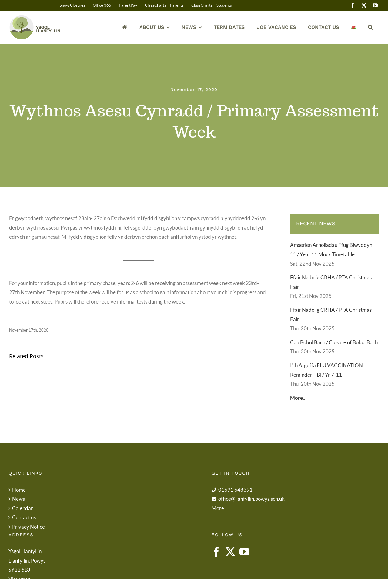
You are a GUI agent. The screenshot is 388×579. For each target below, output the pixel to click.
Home (19, 489)
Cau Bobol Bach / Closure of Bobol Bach (334, 342)
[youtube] (375, 5)
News (18, 499)
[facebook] (352, 5)
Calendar (22, 508)
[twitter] (363, 5)
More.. (297, 398)
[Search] (370, 27)
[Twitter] (230, 552)
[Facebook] (216, 552)
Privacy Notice (28, 526)
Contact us (24, 517)
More (218, 508)
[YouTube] (244, 552)
